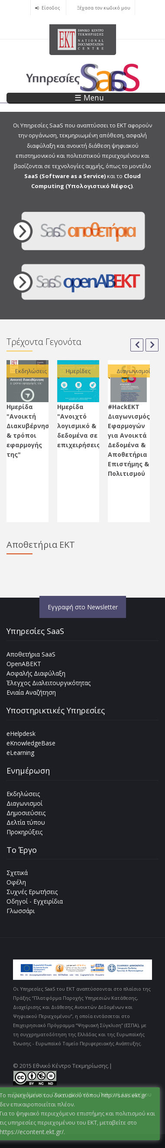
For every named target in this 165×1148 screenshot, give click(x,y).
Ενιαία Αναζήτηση (31, 692)
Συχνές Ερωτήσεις (32, 892)
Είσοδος (51, 8)
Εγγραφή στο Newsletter (83, 607)
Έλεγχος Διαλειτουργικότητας (48, 683)
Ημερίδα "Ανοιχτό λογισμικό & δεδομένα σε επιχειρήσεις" (80, 426)
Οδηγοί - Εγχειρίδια (34, 901)
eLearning (20, 752)
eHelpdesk (21, 733)
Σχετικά (17, 872)
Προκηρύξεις (24, 832)
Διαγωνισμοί (24, 803)
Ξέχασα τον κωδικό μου (103, 8)
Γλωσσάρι (20, 911)
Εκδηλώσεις (23, 794)
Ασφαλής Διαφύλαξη (35, 673)
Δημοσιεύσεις (25, 813)
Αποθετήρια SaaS (30, 654)
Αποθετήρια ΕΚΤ (40, 544)
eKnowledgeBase (30, 743)
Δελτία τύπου (25, 822)
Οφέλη (16, 882)
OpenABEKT (23, 664)
